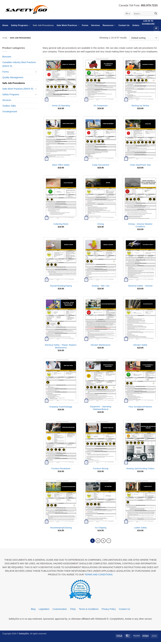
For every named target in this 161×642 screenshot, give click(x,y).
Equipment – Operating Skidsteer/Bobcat (100, 407)
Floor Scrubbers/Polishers (140, 407)
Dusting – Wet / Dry (100, 286)
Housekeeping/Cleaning (61, 527)
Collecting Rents (60, 224)
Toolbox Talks (9, 106)
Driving (100, 224)
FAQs (73, 609)
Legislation (44, 609)
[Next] (109, 540)
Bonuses (6, 56)
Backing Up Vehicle (140, 105)
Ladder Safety (140, 527)
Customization (60, 609)
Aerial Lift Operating (61, 105)
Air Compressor (101, 105)
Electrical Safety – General (140, 286)
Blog (33, 609)
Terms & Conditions (89, 609)
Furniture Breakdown (60, 468)
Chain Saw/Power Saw (140, 165)
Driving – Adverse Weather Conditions (140, 225)
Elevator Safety (140, 345)
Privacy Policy (109, 609)
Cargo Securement (100, 165)
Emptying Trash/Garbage (61, 407)
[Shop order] (144, 38)
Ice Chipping (100, 527)
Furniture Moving (100, 468)
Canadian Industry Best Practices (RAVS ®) (19, 64)
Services (95, 25)
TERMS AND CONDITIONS (98, 574)
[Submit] (155, 13)
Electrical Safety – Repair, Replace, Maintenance (61, 346)
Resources (109, 25)
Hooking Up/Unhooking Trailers (140, 468)
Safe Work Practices (68, 25)
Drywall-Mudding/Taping (61, 286)
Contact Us (124, 25)
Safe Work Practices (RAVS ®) (17, 89)
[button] (156, 28)
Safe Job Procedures (43, 25)
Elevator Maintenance (100, 345)
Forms (85, 25)
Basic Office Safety (60, 165)
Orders (135, 25)
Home (5, 25)
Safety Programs (20, 25)
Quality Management (12, 77)
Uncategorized (9, 111)
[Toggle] (36, 71)
